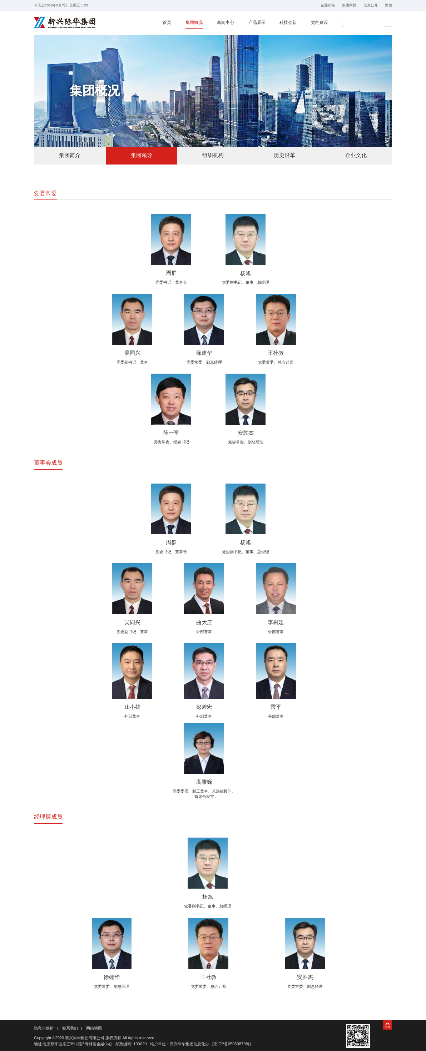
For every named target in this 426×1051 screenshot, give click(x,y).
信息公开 (370, 5)
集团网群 (349, 5)
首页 (167, 22)
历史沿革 (284, 155)
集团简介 (69, 155)
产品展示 (257, 22)
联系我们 (70, 1028)
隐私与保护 (44, 1028)
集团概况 (194, 22)
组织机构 (213, 155)
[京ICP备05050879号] (231, 1044)
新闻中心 (225, 22)
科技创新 (288, 22)
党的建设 (319, 22)
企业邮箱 (328, 5)
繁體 (388, 5)
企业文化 (356, 155)
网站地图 (94, 1028)
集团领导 (141, 155)
